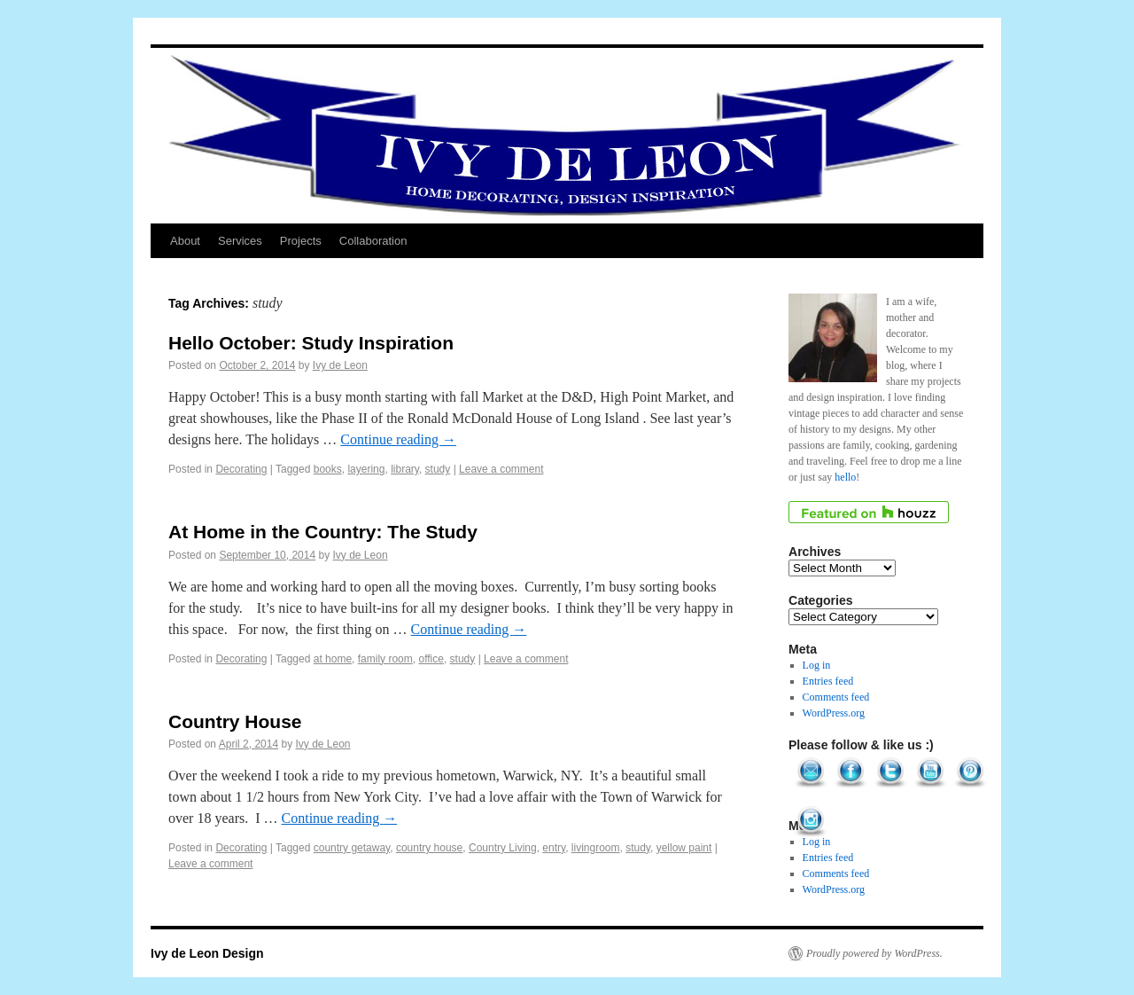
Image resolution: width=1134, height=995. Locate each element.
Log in (817, 665)
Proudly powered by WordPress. (874, 953)
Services (240, 240)
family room (385, 659)
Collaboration (373, 240)
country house (429, 848)
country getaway (352, 848)
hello (845, 477)
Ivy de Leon (340, 365)
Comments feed (836, 697)
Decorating (241, 469)
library (405, 469)
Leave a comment (501, 469)
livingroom (595, 848)
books (328, 469)
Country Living (503, 848)
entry (553, 848)
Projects (301, 240)
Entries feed (828, 681)
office (430, 659)
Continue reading (398, 439)
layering (365, 469)
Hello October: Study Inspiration (311, 343)
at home (333, 659)
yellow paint (684, 848)
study (438, 469)
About (185, 240)
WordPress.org (834, 713)
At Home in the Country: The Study (323, 531)
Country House (235, 721)
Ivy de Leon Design (207, 953)
